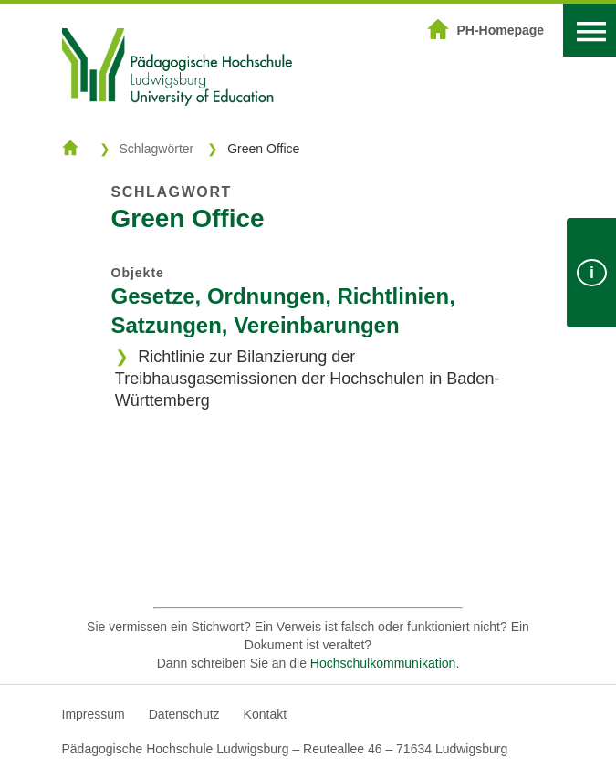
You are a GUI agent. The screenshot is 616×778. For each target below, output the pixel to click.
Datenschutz (184, 714)
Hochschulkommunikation (383, 663)
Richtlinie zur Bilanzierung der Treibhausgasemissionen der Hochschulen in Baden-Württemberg (307, 379)
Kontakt (265, 714)
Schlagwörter (157, 148)
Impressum (93, 714)
